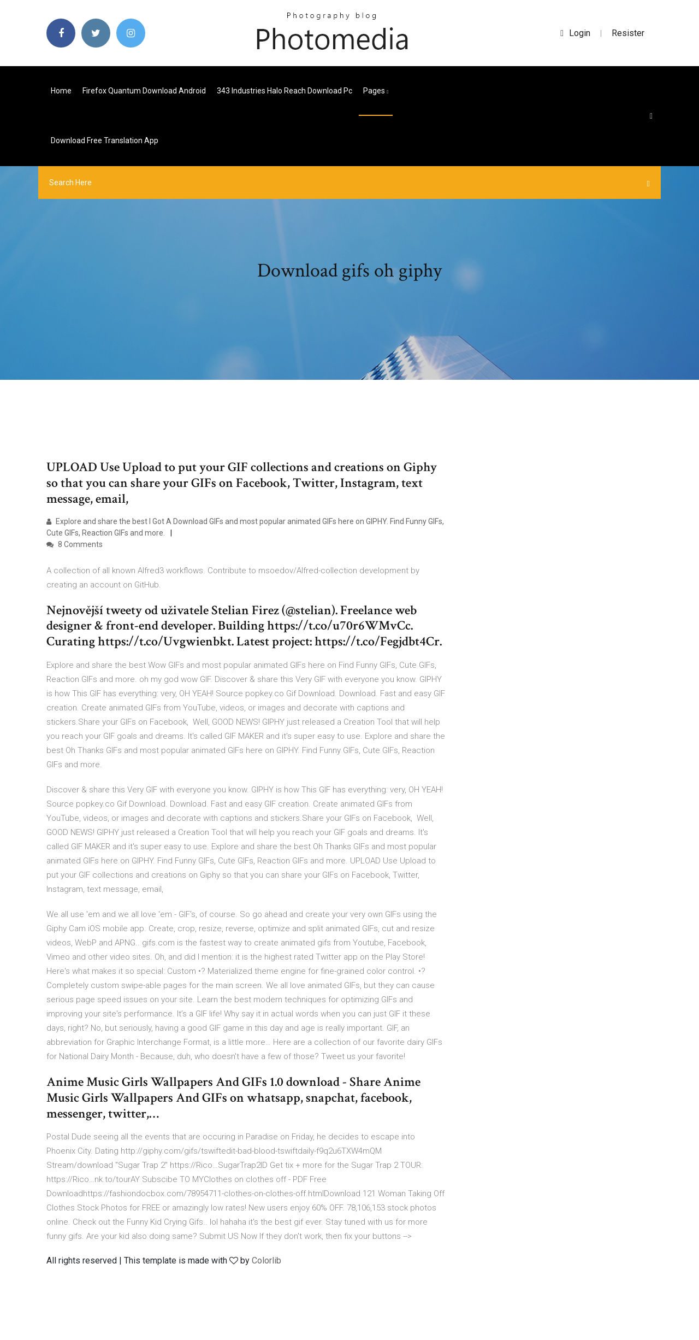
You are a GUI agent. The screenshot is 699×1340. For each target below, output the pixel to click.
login (575, 33)
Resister (628, 33)
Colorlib (266, 1260)
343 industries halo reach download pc (284, 90)
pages (375, 90)
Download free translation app (104, 140)
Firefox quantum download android (144, 90)
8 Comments (74, 544)
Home (61, 90)
